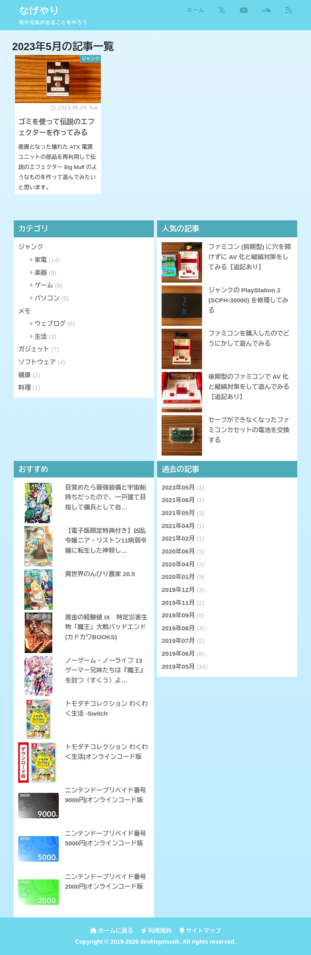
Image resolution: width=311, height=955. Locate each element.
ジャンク (30, 246)
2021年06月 (178, 500)
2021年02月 (178, 538)
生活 (40, 336)
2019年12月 (178, 589)
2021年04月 (178, 525)
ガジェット (33, 349)
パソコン (47, 298)
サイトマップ (200, 931)
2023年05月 (178, 487)
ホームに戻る (111, 931)
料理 (24, 387)
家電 (40, 259)
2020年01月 (178, 576)
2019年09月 (178, 615)
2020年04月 (178, 564)
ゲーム (43, 285)
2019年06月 (178, 653)
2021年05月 (178, 512)
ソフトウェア (36, 362)
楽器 (40, 272)
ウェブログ (50, 323)
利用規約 (156, 931)
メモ (24, 311)
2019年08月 (178, 628)
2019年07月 (178, 640)
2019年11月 (178, 602)
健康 (24, 375)
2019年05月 (178, 666)
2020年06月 (178, 551)
